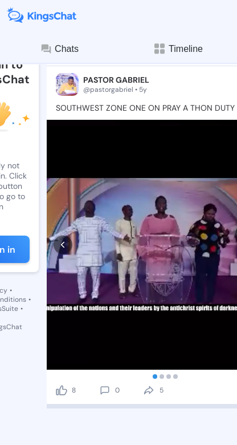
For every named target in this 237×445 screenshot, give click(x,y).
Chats (59, 49)
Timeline (178, 49)
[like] (61, 319)
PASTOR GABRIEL (116, 80)
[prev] (63, 209)
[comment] (105, 319)
